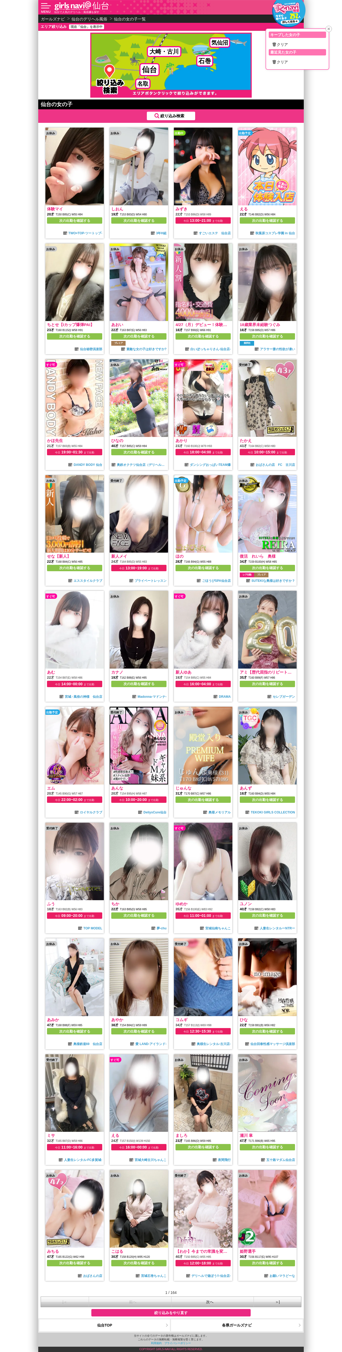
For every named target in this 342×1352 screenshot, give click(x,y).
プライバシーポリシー (177, 1343)
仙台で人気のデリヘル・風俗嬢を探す (76, 12)
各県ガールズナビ (237, 1325)
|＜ (64, 1302)
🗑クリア (280, 44)
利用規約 (156, 1343)
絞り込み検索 (172, 116)
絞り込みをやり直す (171, 1313)
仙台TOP (104, 1325)
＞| (277, 1302)
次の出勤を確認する (74, 221)
